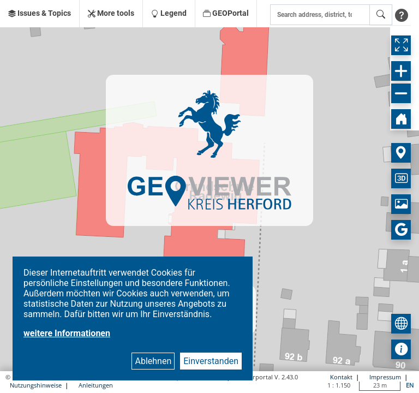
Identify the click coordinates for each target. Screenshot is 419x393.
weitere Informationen (66, 333)
